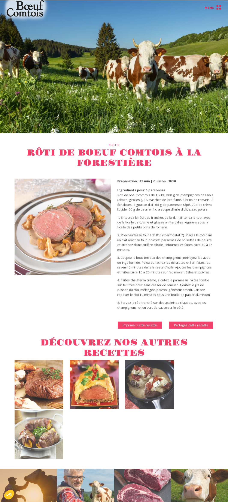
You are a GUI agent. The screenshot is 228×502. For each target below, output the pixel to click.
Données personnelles (147, 471)
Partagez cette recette (191, 332)
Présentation (55, 475)
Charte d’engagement (62, 490)
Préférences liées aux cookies (153, 480)
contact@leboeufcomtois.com (102, 495)
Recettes (52, 495)
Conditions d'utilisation (147, 475)
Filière (50, 480)
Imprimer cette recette (139, 332)
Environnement (57, 485)
